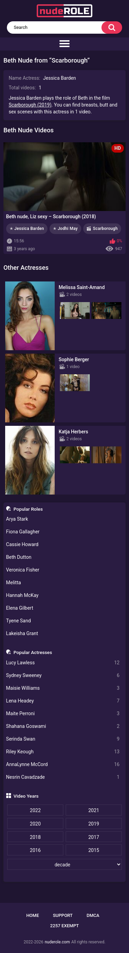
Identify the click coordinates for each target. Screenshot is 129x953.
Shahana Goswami (63, 726)
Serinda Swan (63, 739)
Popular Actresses (32, 652)
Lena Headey (63, 701)
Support (63, 915)
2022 (35, 810)
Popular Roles (28, 509)
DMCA (93, 915)
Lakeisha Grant (22, 633)
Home (32, 915)
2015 (93, 850)
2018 (35, 837)
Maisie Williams (63, 688)
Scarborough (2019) (30, 105)
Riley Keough (63, 752)
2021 (93, 810)
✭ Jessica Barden (27, 228)
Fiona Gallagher (23, 531)
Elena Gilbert (19, 608)
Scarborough (105, 228)
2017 (93, 837)
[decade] (64, 864)
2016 (35, 850)
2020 (35, 824)
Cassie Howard (22, 544)
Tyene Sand (18, 620)
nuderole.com (57, 942)
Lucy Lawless (63, 663)
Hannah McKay (22, 595)
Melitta (13, 582)
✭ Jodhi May (65, 228)
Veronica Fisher (22, 570)
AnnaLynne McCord (63, 764)
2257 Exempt (64, 925)
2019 (93, 824)
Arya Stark (17, 519)
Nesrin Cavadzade (63, 777)
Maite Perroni (63, 714)
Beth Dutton (19, 557)
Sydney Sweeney (63, 675)
